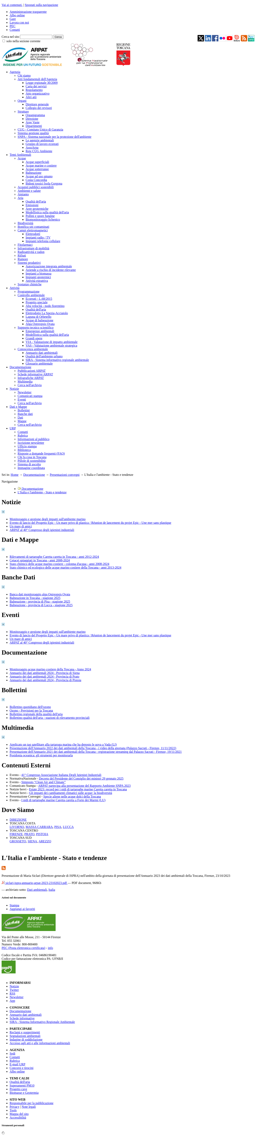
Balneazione (33, 172)
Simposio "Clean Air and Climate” (43, 782)
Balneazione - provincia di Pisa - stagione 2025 (40, 601)
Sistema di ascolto (29, 464)
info (50, 948)
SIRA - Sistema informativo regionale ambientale (57, 360)
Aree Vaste (32, 122)
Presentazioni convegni (65, 474)
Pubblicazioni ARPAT (32, 370)
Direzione (32, 118)
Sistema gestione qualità (33, 133)
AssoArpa (32, 147)
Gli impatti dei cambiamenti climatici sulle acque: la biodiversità (70, 793)
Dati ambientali (37, 889)
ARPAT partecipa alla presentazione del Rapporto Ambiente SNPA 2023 (84, 785)
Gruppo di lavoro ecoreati (42, 144)
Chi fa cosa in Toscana (32, 457)
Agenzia (15, 72)
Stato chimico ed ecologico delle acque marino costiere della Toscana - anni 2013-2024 (65, 567)
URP (13, 428)
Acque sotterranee (37, 169)
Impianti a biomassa (38, 273)
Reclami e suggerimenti (25, 1032)
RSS (12, 993)
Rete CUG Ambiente (39, 151)
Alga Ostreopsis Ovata (40, 324)
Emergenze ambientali (40, 331)
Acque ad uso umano (39, 176)
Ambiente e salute (29, 190)
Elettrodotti (33, 234)
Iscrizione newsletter (31, 442)
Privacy (14, 1106)
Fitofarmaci (25, 244)
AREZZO (45, 841)
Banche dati (25, 414)
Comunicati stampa (30, 396)
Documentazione (20, 367)
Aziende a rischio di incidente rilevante (51, 270)
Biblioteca (24, 450)
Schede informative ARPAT (35, 374)
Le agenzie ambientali (40, 140)
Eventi (22, 399)
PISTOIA (42, 834)
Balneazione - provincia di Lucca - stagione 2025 (41, 605)
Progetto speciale (37, 302)
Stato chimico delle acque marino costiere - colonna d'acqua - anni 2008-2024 (59, 564)
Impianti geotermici (38, 277)
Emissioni (32, 205)
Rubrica (23, 435)
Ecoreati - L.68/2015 (39, 298)
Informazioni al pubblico (33, 439)
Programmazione (28, 291)
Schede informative (22, 1018)
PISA (57, 827)
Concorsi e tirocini (21, 1068)
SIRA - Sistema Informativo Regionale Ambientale (42, 1022)
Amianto (23, 194)
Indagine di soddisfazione (26, 1039)
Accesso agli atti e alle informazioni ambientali (40, 1043)
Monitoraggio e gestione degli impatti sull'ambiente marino (48, 519)
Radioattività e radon (31, 252)
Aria (20, 198)
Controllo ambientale (31, 295)
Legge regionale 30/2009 (42, 82)
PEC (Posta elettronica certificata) (23, 948)
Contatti (15, 29)
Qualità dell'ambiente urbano (44, 356)
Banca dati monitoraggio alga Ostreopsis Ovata (40, 594)
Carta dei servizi (36, 86)
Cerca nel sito (10, 36)
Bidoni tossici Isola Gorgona (44, 183)
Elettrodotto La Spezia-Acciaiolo (47, 313)
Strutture (23, 111)
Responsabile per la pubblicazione (31, 1103)
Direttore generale (37, 104)
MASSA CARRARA (39, 827)
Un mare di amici (21, 526)
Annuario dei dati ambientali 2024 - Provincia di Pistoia (45, 680)
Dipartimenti (34, 126)
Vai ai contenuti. (12, 5)
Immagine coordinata (31, 468)
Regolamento (34, 90)
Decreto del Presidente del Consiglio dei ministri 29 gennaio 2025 (81, 778)
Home (14, 474)
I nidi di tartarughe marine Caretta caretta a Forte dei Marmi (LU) (63, 800)
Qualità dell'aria (36, 201)
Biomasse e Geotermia (24, 1092)
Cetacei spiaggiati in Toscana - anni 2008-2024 (40, 560)
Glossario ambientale (39, 363)
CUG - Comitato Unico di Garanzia (40, 129)
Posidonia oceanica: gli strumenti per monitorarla (41, 755)
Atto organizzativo (37, 93)
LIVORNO (17, 827)
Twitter (14, 990)
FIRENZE (16, 834)
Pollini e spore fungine (40, 216)
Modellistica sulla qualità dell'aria (47, 212)
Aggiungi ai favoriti (22, 909)
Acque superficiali (37, 162)
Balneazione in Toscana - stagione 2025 (35, 598)
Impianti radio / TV (38, 237)
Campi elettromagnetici (33, 230)
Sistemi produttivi (29, 262)
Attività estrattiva (37, 280)
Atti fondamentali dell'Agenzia (37, 79)
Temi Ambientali (20, 154)
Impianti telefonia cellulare (43, 241)
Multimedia (25, 381)
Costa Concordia (36, 180)
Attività (14, 288)
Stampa (14, 905)
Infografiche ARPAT (31, 378)
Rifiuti (22, 255)
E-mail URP (17, 1064)
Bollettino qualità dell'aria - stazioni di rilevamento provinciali (50, 717)
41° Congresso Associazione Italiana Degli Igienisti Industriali (61, 775)
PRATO (29, 834)
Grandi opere (34, 338)
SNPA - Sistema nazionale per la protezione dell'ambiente (54, 136)
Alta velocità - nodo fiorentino (45, 306)
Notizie (14, 388)
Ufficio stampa (27, 446)
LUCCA (68, 827)
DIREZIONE (18, 819)
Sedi (12, 1053)
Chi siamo (24, 75)
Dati (20, 417)
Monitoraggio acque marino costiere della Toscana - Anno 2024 (50, 669)
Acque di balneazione (39, 320)
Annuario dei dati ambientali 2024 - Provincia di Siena (45, 673)
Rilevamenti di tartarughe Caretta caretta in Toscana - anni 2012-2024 (54, 556)
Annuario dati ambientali (42, 352)
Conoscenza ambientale (33, 349)
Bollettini (24, 410)
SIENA (32, 841)
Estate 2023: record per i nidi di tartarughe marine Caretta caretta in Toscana (78, 789)
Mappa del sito (19, 1114)
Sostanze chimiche (30, 284)
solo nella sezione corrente (23, 41)
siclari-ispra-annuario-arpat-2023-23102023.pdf (35, 883)
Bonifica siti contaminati (33, 226)
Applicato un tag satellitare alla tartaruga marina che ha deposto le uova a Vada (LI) (63, 744)
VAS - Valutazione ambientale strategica (51, 345)
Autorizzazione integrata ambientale (49, 266)
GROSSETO (18, 841)
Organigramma (35, 115)
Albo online (17, 15)
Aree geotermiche (37, 208)
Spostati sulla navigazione (41, 5)
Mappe (22, 421)
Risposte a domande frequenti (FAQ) (41, 453)
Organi (22, 100)
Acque (22, 158)
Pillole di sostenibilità (32, 460)
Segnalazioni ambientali (25, 1036)
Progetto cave (18, 1089)
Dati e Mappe (18, 406)
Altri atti (31, 97)
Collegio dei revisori (39, 108)
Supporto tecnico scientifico (36, 327)
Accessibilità (18, 1117)
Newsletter (24, 392)
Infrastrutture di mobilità (33, 248)
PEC (12, 26)
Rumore (23, 259)
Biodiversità (25, 223)
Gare (13, 19)
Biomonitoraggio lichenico (43, 219)
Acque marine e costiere (41, 165)
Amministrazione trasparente (28, 11)
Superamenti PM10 (22, 1085)
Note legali (29, 1106)
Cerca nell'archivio (30, 385)
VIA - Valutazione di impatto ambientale (52, 342)
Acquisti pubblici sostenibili (36, 187)
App (12, 1000)
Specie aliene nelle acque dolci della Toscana (72, 796)
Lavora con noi (19, 22)
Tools (13, 1110)
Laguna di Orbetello (38, 316)
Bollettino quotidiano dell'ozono (30, 707)
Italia (52, 889)
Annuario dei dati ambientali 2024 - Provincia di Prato (44, 676)
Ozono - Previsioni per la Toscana (31, 710)
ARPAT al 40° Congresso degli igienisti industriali (42, 530)
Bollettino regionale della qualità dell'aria (36, 714)
